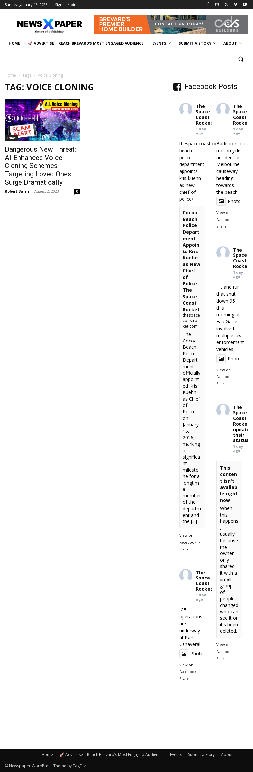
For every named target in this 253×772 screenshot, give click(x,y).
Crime (11, 138)
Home (10, 75)
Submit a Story (201, 754)
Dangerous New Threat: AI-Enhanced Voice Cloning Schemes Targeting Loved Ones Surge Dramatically (40, 165)
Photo (228, 201)
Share (184, 549)
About (227, 754)
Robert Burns (17, 191)
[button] (240, 59)
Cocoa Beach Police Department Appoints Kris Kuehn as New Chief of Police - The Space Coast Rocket (191, 260)
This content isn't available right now (229, 484)
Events (176, 754)
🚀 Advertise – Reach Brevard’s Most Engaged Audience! (111, 754)
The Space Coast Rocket (204, 114)
